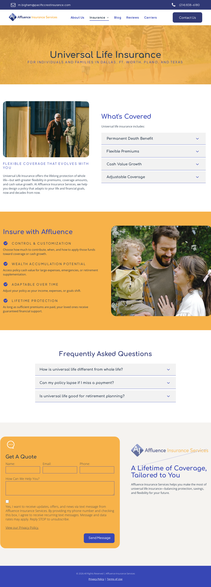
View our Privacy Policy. (22, 527)
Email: (47, 464)
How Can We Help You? (23, 479)
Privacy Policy (96, 579)
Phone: (85, 464)
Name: (10, 464)
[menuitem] (77, 17)
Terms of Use (114, 579)
